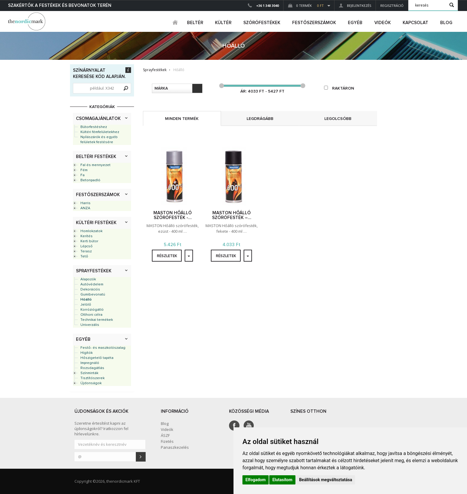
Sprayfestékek (93, 271)
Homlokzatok (91, 231)
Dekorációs (90, 289)
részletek (167, 256)
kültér (223, 23)
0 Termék (306, 5)
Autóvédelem (91, 284)
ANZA (85, 208)
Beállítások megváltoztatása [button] (325, 479)
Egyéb (83, 339)
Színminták (89, 373)
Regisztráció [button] (392, 5)
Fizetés (167, 441)
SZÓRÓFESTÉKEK (261, 23)
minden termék (182, 119)
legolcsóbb (337, 119)
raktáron (339, 88)
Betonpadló (90, 180)
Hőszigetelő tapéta (96, 358)
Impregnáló (89, 363)
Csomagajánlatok (98, 118)
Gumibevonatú (92, 294)
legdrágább (260, 119)
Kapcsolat (415, 23)
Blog (446, 23)
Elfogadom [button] (255, 479)
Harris (85, 203)
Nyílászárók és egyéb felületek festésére (99, 139)
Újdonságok (91, 383)
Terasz (86, 251)
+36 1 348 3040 (267, 5)
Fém (84, 170)
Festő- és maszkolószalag (102, 348)
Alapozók (88, 279)
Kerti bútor (89, 241)
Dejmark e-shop (27, 21)
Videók (382, 23)
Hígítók (86, 353)
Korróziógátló (92, 310)
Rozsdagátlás (92, 368)
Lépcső (86, 246)
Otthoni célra (91, 315)
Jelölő (85, 305)
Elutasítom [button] (282, 479)
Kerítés (86, 236)
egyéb (355, 23)
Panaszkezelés (175, 447)
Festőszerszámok (98, 195)
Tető (84, 256)
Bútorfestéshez (93, 127)
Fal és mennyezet (95, 165)
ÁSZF (165, 435)
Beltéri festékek (96, 156)
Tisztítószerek (92, 378)
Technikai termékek (96, 320)
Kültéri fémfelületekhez (99, 132)
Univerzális (89, 325)
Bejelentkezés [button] (355, 5)
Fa (82, 175)
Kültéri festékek (96, 223)
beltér (195, 23)
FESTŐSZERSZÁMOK (314, 23)
